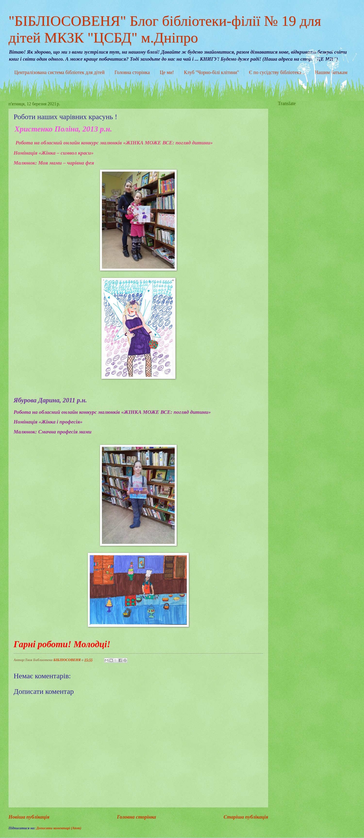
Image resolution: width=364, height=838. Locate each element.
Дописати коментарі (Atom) (58, 828)
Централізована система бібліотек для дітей (59, 72)
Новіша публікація (29, 817)
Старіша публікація (245, 817)
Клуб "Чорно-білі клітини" (211, 72)
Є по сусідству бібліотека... (277, 72)
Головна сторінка (132, 72)
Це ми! (167, 72)
